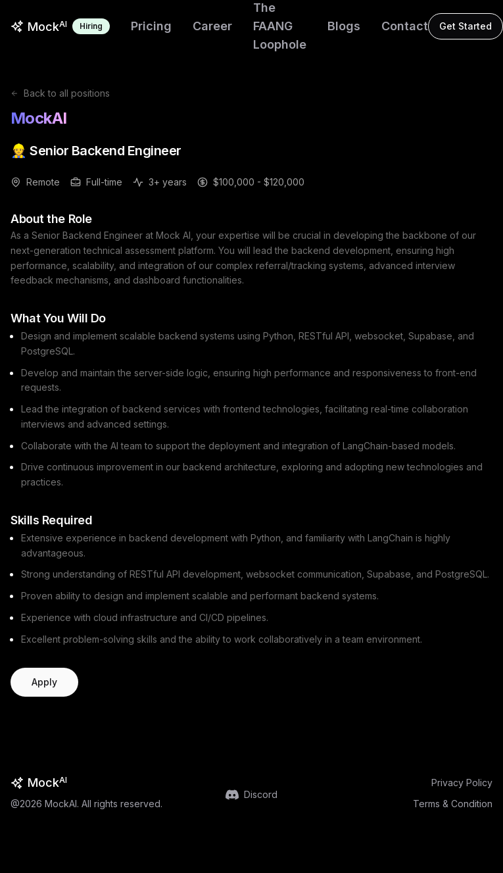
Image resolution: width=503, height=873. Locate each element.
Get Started (465, 26)
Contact (404, 26)
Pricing (151, 26)
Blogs (343, 26)
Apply (44, 681)
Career (212, 26)
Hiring (91, 26)
